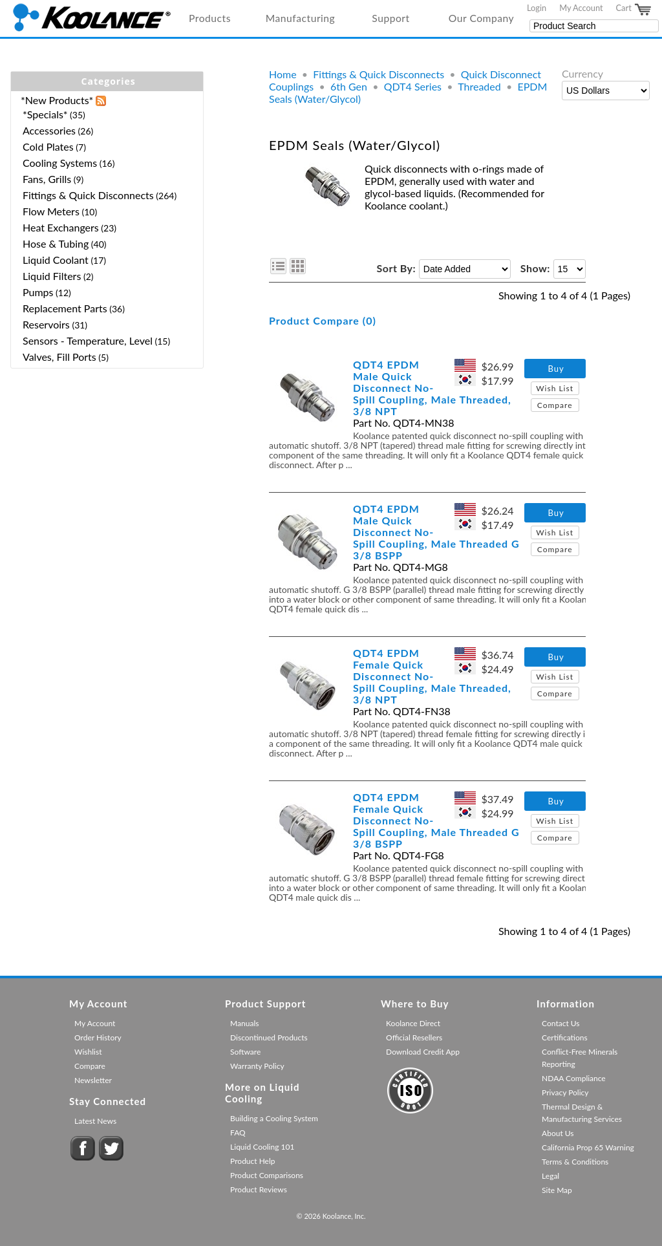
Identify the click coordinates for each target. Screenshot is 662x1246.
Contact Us (560, 1023)
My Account (581, 8)
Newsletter (93, 1080)
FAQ (238, 1132)
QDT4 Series (413, 86)
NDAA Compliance (574, 1078)
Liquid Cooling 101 (262, 1147)
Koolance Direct (413, 1023)
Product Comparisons (266, 1175)
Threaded (479, 86)
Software (245, 1052)
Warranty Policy (257, 1066)
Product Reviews (258, 1189)
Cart (634, 10)
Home (283, 74)
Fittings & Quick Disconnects (378, 74)
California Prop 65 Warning (588, 1147)
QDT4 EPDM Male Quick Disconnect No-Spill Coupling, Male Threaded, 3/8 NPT (432, 387)
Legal (550, 1176)
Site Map (557, 1190)
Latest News (95, 1121)
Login (536, 8)
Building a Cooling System (274, 1118)
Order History (98, 1037)
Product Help (252, 1161)
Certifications (565, 1037)
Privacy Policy (565, 1092)
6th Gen (348, 86)
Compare (555, 405)
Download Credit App (423, 1052)
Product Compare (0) (322, 320)
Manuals (244, 1023)
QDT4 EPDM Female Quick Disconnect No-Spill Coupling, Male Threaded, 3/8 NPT (432, 676)
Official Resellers (414, 1037)
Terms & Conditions (575, 1161)
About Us (557, 1133)
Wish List (554, 388)
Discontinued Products (269, 1037)
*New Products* (57, 100)
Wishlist (87, 1052)
